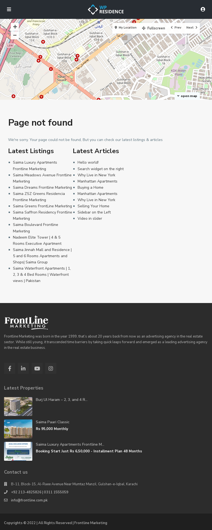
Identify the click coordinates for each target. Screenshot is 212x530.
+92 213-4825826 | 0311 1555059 (39, 492)
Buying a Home (90, 187)
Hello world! (88, 162)
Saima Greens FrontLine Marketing (42, 206)
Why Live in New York (96, 175)
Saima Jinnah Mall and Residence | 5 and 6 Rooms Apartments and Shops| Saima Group (42, 256)
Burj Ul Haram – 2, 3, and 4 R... (62, 399)
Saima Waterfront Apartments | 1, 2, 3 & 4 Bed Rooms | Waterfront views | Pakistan (42, 274)
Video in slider (90, 218)
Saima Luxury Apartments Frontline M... (70, 444)
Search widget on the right (101, 168)
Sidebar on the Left (94, 212)
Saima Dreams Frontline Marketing (42, 187)
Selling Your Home (93, 206)
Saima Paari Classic (52, 422)
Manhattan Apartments (97, 181)
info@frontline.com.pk (29, 500)
